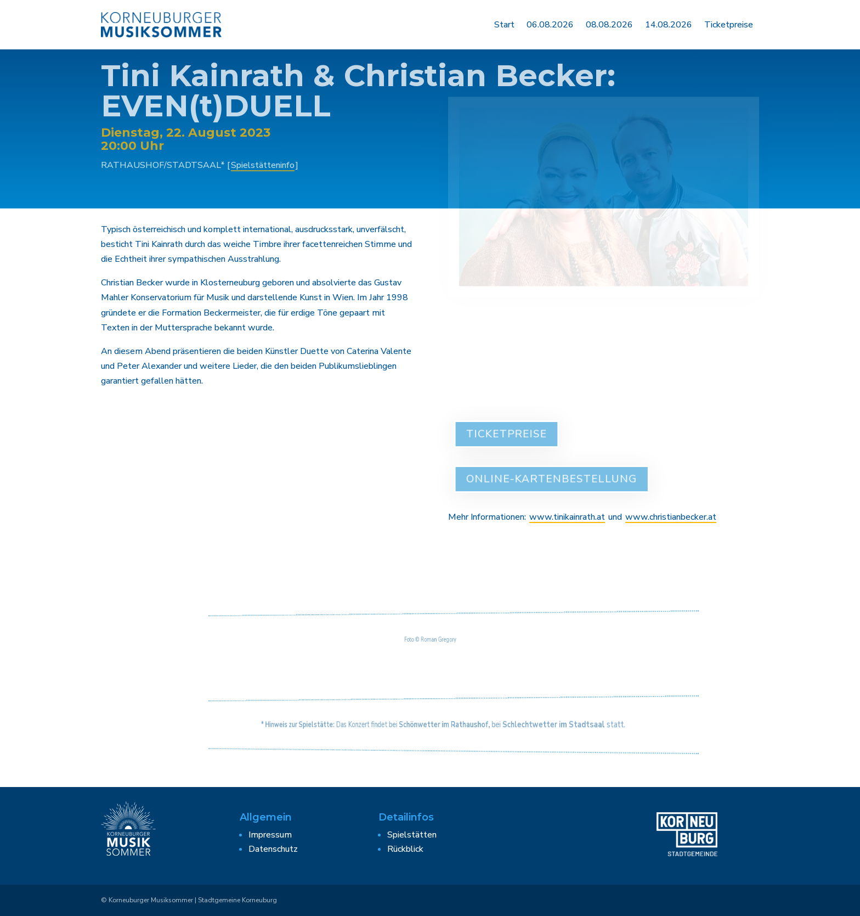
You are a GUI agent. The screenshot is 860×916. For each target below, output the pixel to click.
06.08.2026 (550, 25)
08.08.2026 (609, 25)
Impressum (270, 835)
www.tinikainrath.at (567, 517)
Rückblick (405, 849)
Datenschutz (273, 849)
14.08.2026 (668, 25)
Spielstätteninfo (263, 161)
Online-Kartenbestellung (553, 479)
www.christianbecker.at (670, 517)
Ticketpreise (728, 25)
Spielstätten (412, 835)
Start (504, 25)
